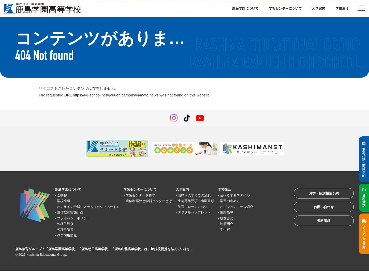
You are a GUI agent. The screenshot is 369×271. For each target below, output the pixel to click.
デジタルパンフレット (216, 212)
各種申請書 (67, 229)
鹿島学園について (245, 8)
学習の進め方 (256, 201)
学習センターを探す (154, 195)
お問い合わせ (319, 210)
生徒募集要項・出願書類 (218, 201)
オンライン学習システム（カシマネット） (94, 207)
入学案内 (318, 8)
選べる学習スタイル (262, 195)
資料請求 (319, 226)
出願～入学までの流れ (216, 195)
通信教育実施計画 (73, 212)
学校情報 (65, 201)
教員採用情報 (69, 235)
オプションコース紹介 (264, 207)
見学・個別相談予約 (319, 195)
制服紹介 (252, 224)
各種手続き (67, 224)
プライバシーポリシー (77, 218)
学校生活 (342, 8)
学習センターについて (285, 8)
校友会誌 (252, 218)
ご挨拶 (64, 195)
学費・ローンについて (216, 207)
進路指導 (252, 212)
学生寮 (250, 229)
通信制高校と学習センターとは (163, 201)
